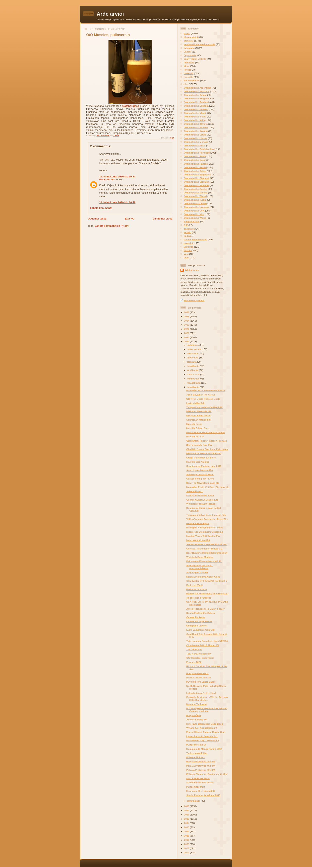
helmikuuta (193, 387)
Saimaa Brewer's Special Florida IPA (206, 544)
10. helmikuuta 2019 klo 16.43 (117, 176)
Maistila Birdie (194, 424)
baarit (187, 33)
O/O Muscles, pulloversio (200, 658)
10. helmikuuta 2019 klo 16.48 (117, 202)
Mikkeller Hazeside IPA (199, 411)
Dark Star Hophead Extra (200, 495)
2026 (187, 312)
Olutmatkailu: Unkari (195, 203)
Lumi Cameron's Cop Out (200, 629)
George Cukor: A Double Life (202, 499)
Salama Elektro (194, 491)
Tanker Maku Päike (196, 753)
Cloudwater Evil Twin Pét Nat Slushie (206, 581)
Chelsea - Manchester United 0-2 (204, 548)
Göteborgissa (130, 105)
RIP (186, 225)
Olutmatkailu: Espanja (196, 105)
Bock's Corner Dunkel (198, 677)
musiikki (188, 77)
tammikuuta (194, 800)
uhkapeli (188, 246)
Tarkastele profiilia (194, 300)
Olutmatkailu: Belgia (195, 95)
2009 (187, 844)
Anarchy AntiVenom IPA (199, 470)
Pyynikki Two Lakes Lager (200, 681)
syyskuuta (193, 357)
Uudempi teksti (97, 218)
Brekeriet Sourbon (196, 589)
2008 (187, 848)
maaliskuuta (194, 382)
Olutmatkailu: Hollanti (196, 109)
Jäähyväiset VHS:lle (195, 59)
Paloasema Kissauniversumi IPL (204, 561)
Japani (187, 51)
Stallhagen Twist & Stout (200, 474)
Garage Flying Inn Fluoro (200, 478)
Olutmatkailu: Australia (197, 91)
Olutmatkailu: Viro (194, 214)
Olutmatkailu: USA (194, 210)
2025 (187, 316)
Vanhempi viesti (162, 218)
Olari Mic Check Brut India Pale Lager (207, 449)
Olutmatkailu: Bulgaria (196, 98)
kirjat (186, 66)
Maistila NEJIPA (195, 436)
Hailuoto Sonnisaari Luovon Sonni (205, 432)
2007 (187, 852)
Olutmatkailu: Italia (194, 120)
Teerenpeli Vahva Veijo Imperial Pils (206, 515)
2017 (187, 810)
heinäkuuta (193, 366)
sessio (187, 232)
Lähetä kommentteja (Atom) (112, 225)
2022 (187, 329)
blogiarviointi (191, 37)
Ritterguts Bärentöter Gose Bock (204, 723)
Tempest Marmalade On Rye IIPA (204, 407)
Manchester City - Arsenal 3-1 (202, 740)
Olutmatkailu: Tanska (195, 192)
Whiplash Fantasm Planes (200, 503)
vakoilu (188, 250)
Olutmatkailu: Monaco (196, 142)
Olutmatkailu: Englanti (196, 102)
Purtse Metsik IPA (196, 744)
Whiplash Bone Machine (199, 557)
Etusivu (129, 218)
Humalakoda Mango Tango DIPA (204, 749)
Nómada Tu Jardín (196, 704)
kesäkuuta (193, 370)
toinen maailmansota (195, 239)
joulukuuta (193, 345)
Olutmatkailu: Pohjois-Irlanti (199, 149)
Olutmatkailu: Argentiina (197, 87)
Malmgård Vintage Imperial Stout (204, 527)
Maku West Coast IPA (198, 540)
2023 (187, 324)
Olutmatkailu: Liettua (195, 138)
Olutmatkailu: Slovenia (196, 185)
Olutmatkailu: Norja (195, 145)
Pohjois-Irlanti (192, 221)
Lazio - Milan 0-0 (195, 403)
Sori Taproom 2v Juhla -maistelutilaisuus (199, 567)
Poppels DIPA (194, 662)
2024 (187, 320)
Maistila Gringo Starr (197, 428)
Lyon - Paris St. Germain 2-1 (201, 736)
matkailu (188, 73)
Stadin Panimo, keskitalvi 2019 (203, 795)
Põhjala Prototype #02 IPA (200, 765)
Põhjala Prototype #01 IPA (200, 770)
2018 (187, 806)
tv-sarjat (188, 243)
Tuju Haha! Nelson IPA (198, 653)
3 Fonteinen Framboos (198, 597)
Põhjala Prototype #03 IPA (200, 761)
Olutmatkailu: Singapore (197, 174)
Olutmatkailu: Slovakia (196, 181)
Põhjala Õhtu (193, 715)
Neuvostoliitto (192, 80)
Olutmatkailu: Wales (195, 217)
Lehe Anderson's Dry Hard (201, 693)
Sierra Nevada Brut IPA (199, 445)
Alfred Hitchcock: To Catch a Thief (205, 608)
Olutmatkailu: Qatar (195, 160)
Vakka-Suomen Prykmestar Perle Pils (207, 519)
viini (186, 254)
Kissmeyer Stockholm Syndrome (204, 531)
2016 (187, 814)
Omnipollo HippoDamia (199, 621)
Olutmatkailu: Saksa (195, 171)
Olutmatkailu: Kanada (196, 127)
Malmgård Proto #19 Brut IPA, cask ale (207, 487)
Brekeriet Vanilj (194, 585)
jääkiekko (189, 62)
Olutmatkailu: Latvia (195, 134)
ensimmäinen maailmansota (199, 44)
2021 (187, 333)
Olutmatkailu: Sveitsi (195, 189)
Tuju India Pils (194, 649)
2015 (187, 818)
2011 (187, 835)
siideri (187, 236)
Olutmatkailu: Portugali (197, 152)
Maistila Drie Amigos (197, 461)
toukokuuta (193, 374)
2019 (187, 341)
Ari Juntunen (107, 179)
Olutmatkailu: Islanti (195, 116)
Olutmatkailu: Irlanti (195, 113)
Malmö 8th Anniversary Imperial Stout (207, 593)
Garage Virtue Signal (197, 523)
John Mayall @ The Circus (200, 394)
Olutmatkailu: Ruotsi (195, 167)
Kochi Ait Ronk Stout (198, 778)
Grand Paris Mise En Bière (201, 457)
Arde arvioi (110, 14)
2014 (187, 823)
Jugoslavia (190, 55)
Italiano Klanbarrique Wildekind (203, 453)
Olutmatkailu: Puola (195, 156)
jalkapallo (189, 48)
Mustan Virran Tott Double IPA (203, 536)
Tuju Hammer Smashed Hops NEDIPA (207, 641)
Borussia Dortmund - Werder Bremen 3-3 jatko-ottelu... (207, 698)
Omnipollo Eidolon (196, 625)
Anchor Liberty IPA (196, 719)
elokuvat (188, 40)
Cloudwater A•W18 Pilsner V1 (202, 645)
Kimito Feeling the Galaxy (200, 613)
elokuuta (192, 361)
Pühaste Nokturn (195, 757)
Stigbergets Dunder (197, 572)
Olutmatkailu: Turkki (195, 199)
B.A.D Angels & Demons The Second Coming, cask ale (206, 709)
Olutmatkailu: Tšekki (195, 196)
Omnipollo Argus (195, 617)
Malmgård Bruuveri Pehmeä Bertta (205, 390)
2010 (187, 840)
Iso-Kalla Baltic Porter (198, 415)
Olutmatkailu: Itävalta (196, 123)
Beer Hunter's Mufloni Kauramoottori (206, 552)
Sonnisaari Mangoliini (198, 419)
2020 (187, 337)
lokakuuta (193, 353)
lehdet (187, 69)
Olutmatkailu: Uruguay (196, 207)
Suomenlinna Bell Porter (200, 782)
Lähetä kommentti (101, 207)
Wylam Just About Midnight (201, 727)
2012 (187, 831)
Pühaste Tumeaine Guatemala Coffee (206, 774)
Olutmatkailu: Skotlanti (196, 178)
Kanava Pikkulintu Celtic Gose (203, 576)
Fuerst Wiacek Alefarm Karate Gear (205, 732)
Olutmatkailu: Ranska (196, 163)
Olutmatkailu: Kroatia (196, 131)
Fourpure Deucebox (197, 673)
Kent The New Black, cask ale (202, 483)
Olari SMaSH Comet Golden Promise (206, 440)
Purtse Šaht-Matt (195, 786)
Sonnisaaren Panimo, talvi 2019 (203, 466)
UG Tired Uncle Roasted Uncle (203, 399)
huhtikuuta (193, 378)
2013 (187, 827)
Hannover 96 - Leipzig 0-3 (200, 791)
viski (186, 257)
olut (172, 138)
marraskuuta (194, 349)
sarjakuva (189, 228)
